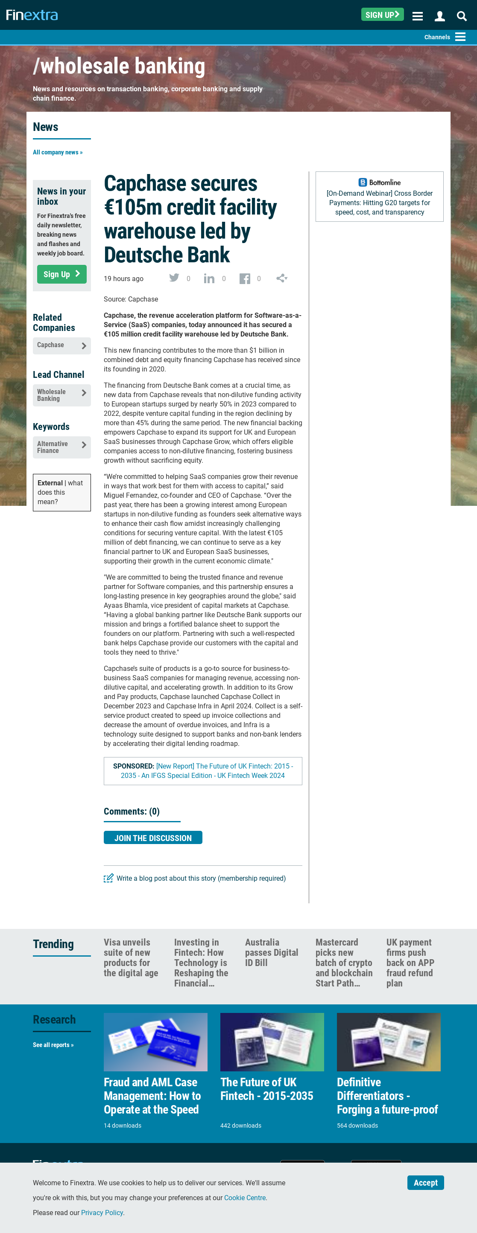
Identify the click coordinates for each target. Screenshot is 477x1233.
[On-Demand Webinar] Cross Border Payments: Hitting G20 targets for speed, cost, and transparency (380, 202)
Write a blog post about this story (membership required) (201, 878)
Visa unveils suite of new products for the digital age (131, 957)
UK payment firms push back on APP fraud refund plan (410, 963)
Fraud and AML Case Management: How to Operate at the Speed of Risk (152, 1103)
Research (54, 1020)
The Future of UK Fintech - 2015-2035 (266, 1089)
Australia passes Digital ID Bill (271, 952)
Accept (426, 1183)
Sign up (383, 15)
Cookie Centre (245, 1198)
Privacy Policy (102, 1213)
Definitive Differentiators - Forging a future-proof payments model (387, 1103)
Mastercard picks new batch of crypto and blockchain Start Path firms (344, 968)
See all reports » (53, 1045)
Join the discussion (153, 838)
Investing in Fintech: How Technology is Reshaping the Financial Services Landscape (201, 973)
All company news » (58, 152)
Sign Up (62, 274)
